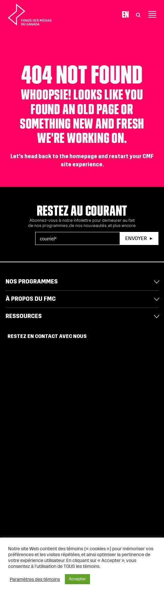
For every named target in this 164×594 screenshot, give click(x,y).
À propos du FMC (31, 298)
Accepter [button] (77, 579)
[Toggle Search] (138, 14)
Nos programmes (32, 281)
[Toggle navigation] (152, 14)
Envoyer (136, 238)
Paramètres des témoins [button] (35, 579)
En (125, 14)
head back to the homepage (60, 156)
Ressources (24, 316)
